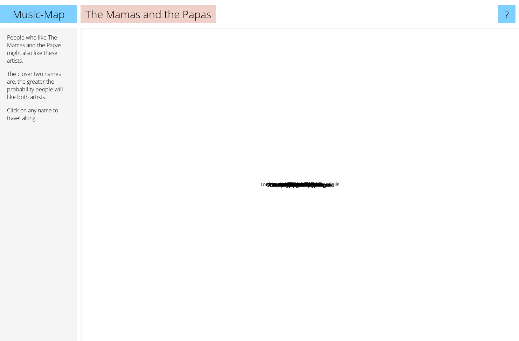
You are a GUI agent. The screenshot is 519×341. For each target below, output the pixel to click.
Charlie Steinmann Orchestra (345, 302)
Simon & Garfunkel (111, 165)
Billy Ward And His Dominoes (347, 103)
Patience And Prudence (310, 248)
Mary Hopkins (243, 126)
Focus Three (340, 109)
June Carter (403, 150)
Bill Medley (378, 218)
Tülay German (210, 241)
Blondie (383, 230)
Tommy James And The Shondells (332, 174)
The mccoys (325, 156)
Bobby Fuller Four (238, 208)
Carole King (267, 173)
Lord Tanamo (298, 130)
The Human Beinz (307, 222)
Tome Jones (248, 242)
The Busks (447, 178)
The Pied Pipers (244, 221)
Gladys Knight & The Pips (347, 224)
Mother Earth (313, 118)
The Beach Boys (421, 279)
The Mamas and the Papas (299, 185)
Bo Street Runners (241, 150)
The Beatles (157, 38)
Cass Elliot (447, 136)
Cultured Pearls (273, 299)
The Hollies (429, 192)
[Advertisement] (39, 234)
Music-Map (39, 14)
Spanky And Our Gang (328, 287)
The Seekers (205, 181)
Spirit (421, 245)
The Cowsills (194, 170)
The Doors (443, 40)
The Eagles (96, 216)
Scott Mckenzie (363, 248)
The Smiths (134, 67)
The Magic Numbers (390, 168)
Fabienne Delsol (297, 97)
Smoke (317, 253)
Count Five (264, 232)
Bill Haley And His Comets (290, 271)
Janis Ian (312, 200)
